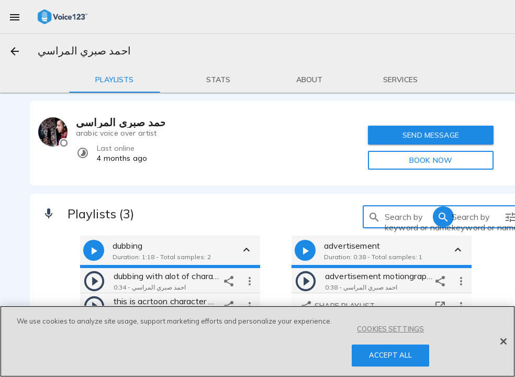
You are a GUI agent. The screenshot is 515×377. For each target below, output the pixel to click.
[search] (374, 216)
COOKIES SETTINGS (390, 329)
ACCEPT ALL (390, 355)
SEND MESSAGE (430, 135)
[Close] (503, 341)
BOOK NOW (430, 160)
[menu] (14, 16)
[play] (94, 281)
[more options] (249, 280)
